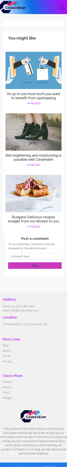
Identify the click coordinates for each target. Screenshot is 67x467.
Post (35, 265)
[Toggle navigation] (62, 7)
